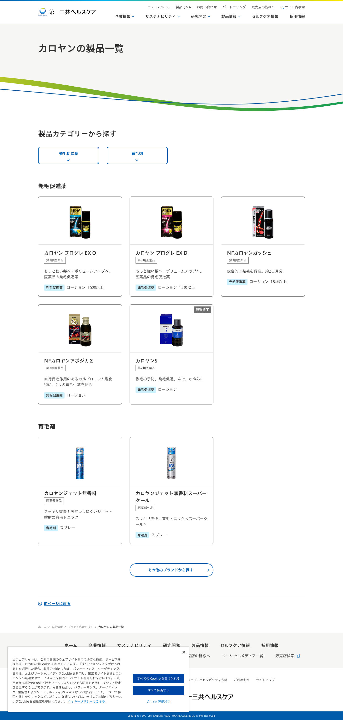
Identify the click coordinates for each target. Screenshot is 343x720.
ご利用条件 (241, 680)
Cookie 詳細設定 (158, 701)
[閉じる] (183, 652)
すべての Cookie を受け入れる (158, 678)
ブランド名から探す (80, 626)
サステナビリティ (162, 16)
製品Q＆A (183, 7)
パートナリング (234, 7)
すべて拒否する (158, 690)
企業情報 (124, 16)
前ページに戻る (54, 604)
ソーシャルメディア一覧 (242, 656)
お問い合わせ (207, 7)
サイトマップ (265, 680)
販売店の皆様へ (263, 7)
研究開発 (200, 16)
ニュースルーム (158, 7)
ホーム (42, 626)
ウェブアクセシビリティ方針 (207, 680)
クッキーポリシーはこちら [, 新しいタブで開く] (86, 701)
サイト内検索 (293, 7)
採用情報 (297, 16)
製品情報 (230, 16)
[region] (98, 679)
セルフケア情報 (265, 16)
